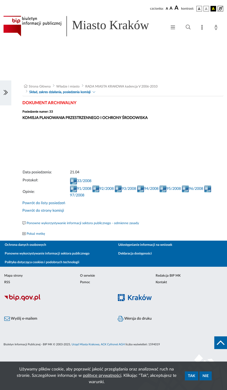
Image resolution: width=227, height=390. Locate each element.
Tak (191, 376)
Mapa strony (13, 275)
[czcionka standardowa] (167, 8)
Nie (206, 376)
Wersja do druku (135, 319)
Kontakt (161, 282)
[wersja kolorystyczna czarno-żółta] (213, 9)
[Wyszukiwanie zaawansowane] (188, 27)
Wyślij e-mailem (20, 319)
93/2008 (125, 189)
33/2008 (80, 181)
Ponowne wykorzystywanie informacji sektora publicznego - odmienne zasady (83, 223)
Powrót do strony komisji (43, 210)
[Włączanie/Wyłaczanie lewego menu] (5, 92)
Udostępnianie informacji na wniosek (145, 245)
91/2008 (80, 189)
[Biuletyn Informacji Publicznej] (57, 300)
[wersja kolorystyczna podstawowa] (199, 9)
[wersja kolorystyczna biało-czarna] (206, 9)
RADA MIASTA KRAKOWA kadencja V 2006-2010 (121, 86)
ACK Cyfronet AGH (113, 344)
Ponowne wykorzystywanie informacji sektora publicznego (47, 253)
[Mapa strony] (203, 28)
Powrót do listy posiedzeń (43, 203)
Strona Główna (40, 86)
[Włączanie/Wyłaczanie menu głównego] (172, 28)
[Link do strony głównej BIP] (83, 26)
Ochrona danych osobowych (25, 245)
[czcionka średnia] (171, 8)
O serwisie (87, 275)
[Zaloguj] (217, 28)
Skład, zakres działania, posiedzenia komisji (59, 92)
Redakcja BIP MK (168, 275)
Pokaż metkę (36, 233)
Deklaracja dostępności (135, 253)
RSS (7, 282)
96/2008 (192, 189)
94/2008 (147, 189)
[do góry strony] (220, 342)
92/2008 (103, 189)
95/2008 (170, 189)
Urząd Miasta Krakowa (85, 344)
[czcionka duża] (177, 8)
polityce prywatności (102, 376)
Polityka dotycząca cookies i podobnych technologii (42, 262)
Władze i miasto (68, 86)
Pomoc (85, 282)
